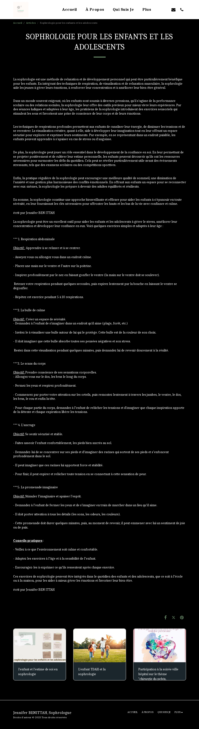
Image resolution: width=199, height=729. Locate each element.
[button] (165, 9)
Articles (31, 22)
